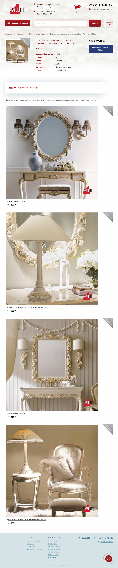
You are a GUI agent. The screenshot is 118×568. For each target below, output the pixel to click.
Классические (61, 70)
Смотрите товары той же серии (28, 88)
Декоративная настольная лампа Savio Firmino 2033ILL (26, 520)
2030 (57, 64)
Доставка (30, 544)
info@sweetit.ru (106, 542)
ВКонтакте (86, 538)
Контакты (52, 557)
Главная (8, 34)
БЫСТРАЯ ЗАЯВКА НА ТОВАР (101, 49)
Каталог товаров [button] (20, 23)
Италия (58, 57)
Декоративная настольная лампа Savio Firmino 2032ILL (26, 307)
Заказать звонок (102, 9)
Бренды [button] (109, 22)
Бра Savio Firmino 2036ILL (16, 201)
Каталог (20, 34)
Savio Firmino (61, 60)
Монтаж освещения (35, 549)
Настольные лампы (37, 34)
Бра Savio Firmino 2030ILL (16, 414)
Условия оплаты (34, 541)
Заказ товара (32, 546)
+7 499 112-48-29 (100, 5)
